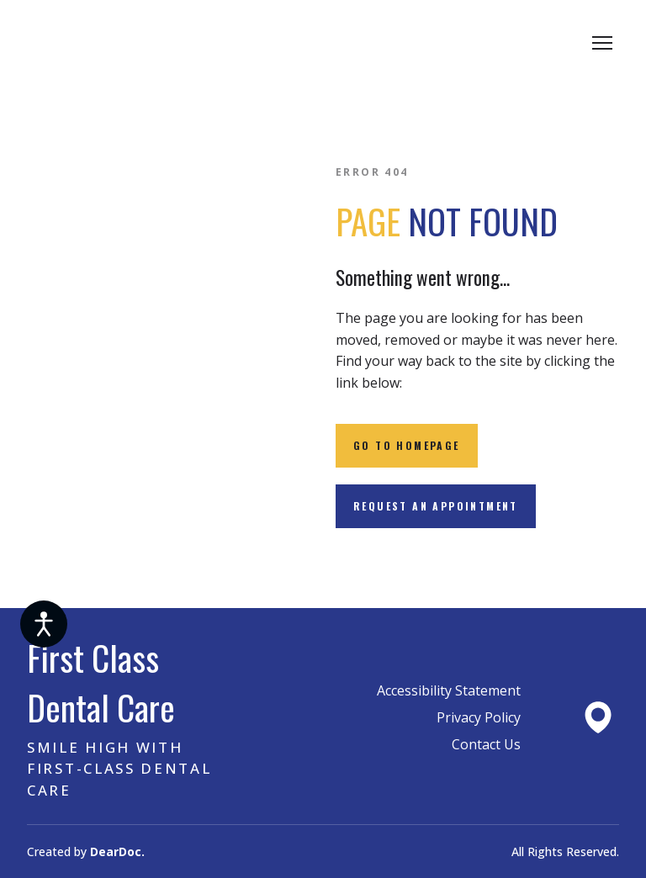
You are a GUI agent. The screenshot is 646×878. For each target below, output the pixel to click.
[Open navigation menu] (602, 43)
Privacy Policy (479, 717)
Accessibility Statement (449, 690)
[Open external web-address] (598, 717)
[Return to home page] (156, 42)
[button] (407, 446)
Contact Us (486, 744)
